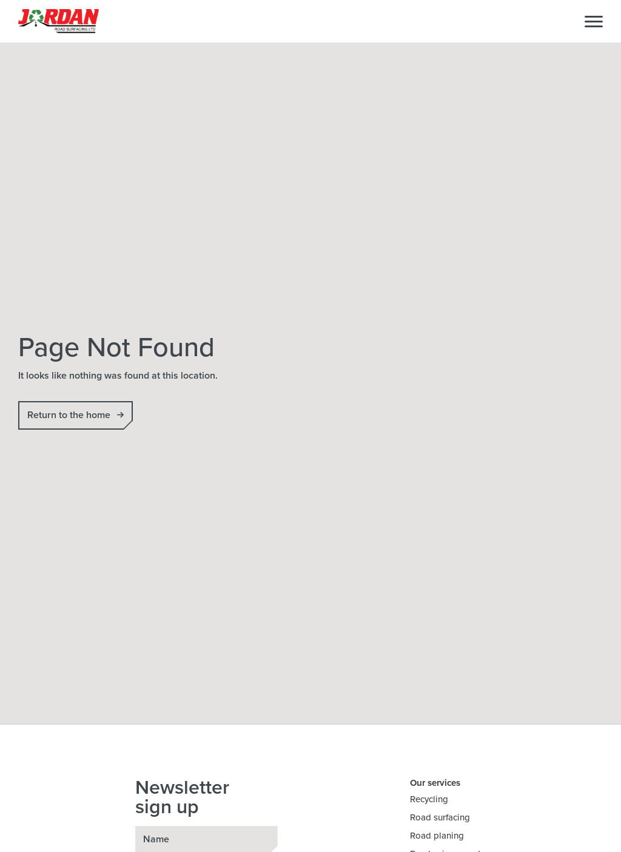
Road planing (437, 835)
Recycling (429, 799)
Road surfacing (440, 817)
